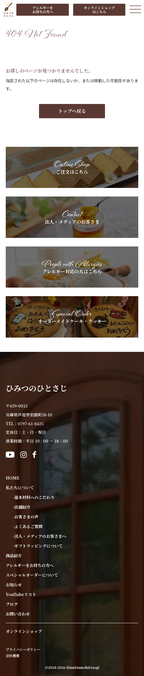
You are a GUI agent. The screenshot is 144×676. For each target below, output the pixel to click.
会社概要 (13, 655)
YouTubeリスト (21, 594)
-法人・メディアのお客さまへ (39, 536)
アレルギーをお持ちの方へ (30, 565)
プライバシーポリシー (23, 649)
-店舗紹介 (21, 507)
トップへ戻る (72, 111)
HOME (13, 478)
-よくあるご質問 (27, 526)
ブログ (12, 604)
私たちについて (20, 487)
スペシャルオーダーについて (32, 575)
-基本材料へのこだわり (34, 497)
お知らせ (14, 584)
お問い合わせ (18, 614)
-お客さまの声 (25, 516)
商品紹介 (14, 555)
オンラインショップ (24, 631)
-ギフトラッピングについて (38, 546)
